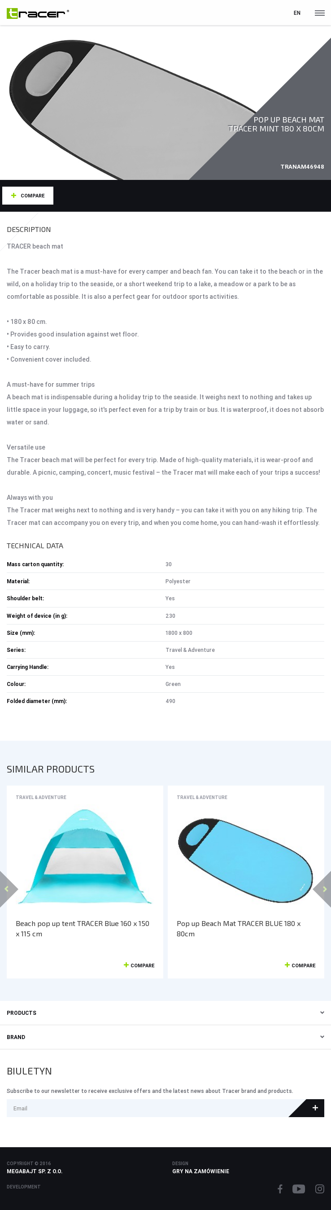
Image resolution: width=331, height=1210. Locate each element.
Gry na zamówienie (200, 1171)
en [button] (297, 12)
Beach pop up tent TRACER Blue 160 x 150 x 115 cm (82, 928)
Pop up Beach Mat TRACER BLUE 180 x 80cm (239, 928)
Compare (32, 195)
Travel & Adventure (41, 797)
